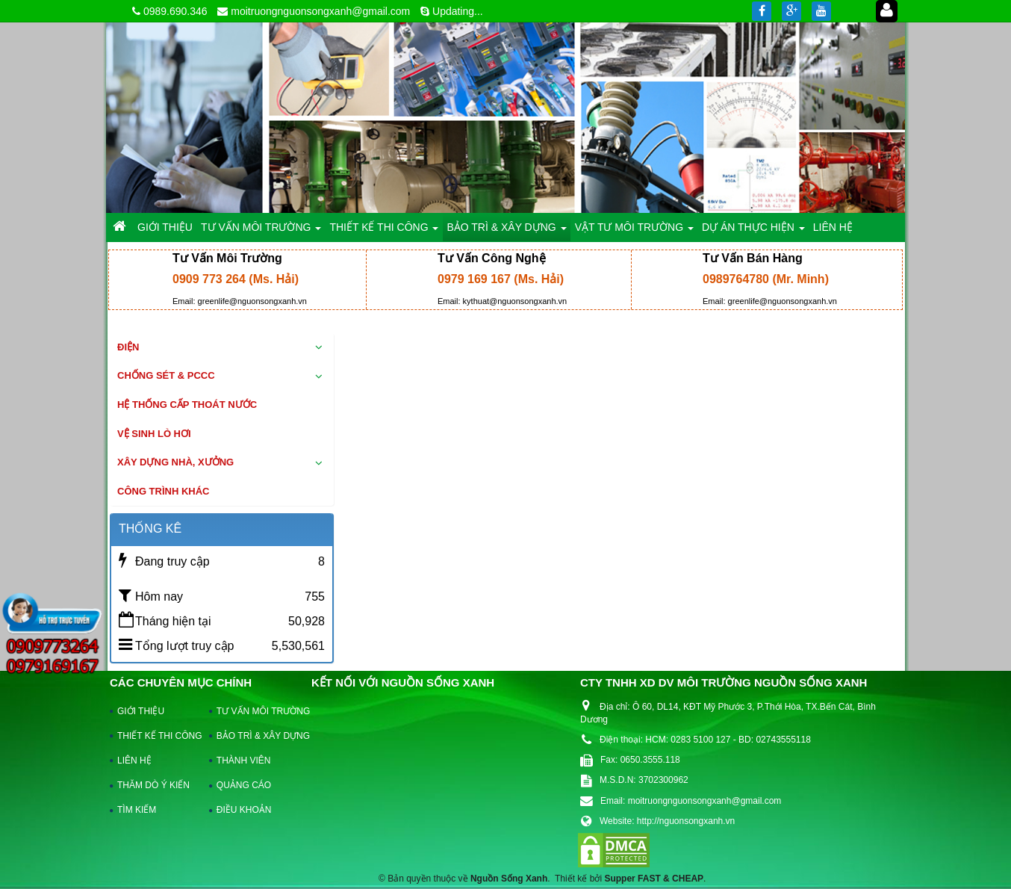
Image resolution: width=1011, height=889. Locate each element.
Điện (128, 347)
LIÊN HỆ (134, 760)
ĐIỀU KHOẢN (244, 810)
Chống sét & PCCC (166, 375)
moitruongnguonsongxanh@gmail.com (320, 11)
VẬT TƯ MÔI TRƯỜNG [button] (634, 231)
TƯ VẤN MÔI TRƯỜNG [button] (261, 231)
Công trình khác (163, 491)
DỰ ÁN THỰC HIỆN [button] (753, 231)
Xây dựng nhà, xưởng (175, 462)
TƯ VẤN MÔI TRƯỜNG (256, 711)
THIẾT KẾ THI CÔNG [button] (383, 231)
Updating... (457, 11)
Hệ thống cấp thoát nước (187, 404)
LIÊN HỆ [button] (833, 227)
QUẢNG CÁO (244, 785)
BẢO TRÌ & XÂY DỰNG (256, 736)
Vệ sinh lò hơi (154, 433)
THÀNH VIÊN (244, 760)
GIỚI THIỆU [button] (165, 227)
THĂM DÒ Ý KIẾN (153, 785)
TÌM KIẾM (136, 810)
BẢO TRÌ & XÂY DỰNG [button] (506, 231)
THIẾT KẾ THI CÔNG (156, 736)
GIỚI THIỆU (140, 711)
